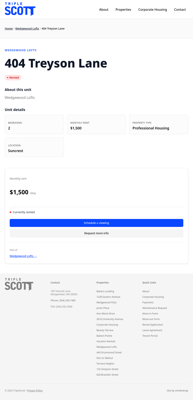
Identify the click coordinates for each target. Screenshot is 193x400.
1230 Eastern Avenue (108, 297)
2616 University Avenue (109, 319)
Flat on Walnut (104, 358)
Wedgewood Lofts (27, 28)
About (103, 9)
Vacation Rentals (105, 341)
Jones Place (102, 308)
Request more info (96, 233)
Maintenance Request (154, 308)
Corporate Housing (152, 9)
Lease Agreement (152, 330)
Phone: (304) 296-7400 (63, 300)
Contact (180, 9)
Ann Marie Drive (105, 313)
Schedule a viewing (96, 223)
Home (9, 28)
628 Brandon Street (107, 374)
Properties (123, 9)
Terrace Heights (105, 363)
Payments (148, 302)
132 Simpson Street (107, 369)
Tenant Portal (150, 335)
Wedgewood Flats (106, 302)
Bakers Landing (105, 291)
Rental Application (152, 324)
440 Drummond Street (109, 352)
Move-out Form (151, 319)
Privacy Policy (35, 390)
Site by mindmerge (177, 390)
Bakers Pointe (104, 335)
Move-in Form (150, 313)
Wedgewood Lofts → (23, 256)
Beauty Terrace (105, 330)
